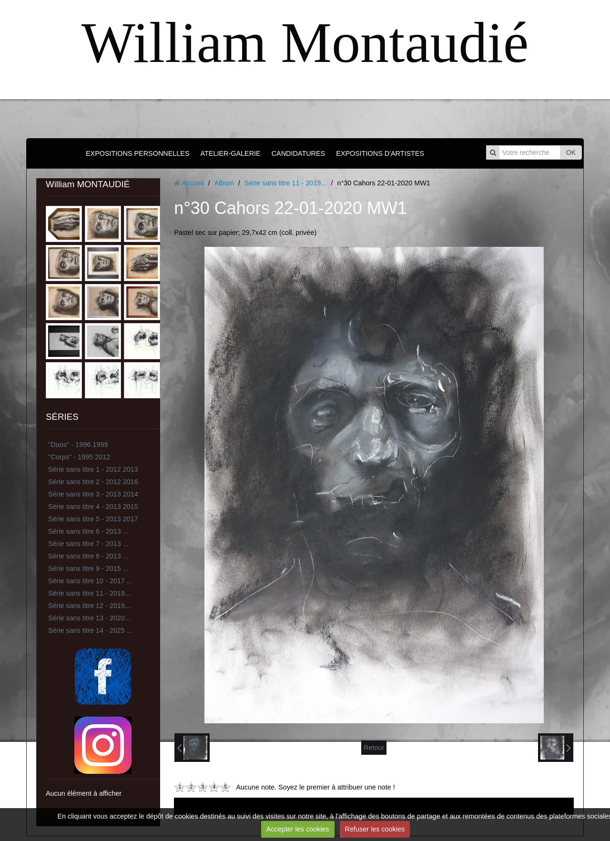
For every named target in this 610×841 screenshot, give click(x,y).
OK (571, 152)
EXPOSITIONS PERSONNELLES (138, 153)
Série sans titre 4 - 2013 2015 (93, 506)
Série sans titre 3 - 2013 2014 (93, 494)
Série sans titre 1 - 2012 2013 (93, 469)
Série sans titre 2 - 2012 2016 (93, 482)
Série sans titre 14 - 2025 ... (90, 630)
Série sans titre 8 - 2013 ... (88, 556)
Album (224, 183)
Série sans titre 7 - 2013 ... (88, 543)
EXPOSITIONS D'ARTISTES (380, 153)
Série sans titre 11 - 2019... (89, 593)
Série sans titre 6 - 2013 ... (88, 531)
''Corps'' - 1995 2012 (79, 457)
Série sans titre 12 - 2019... (89, 605)
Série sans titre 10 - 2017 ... (90, 581)
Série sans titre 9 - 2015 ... (88, 568)
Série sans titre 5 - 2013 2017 (93, 519)
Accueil (192, 183)
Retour (374, 747)
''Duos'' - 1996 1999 (78, 444)
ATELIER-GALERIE (231, 153)
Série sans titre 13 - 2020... (89, 618)
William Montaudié (305, 42)
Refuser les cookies (375, 829)
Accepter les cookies (297, 829)
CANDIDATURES (298, 153)
